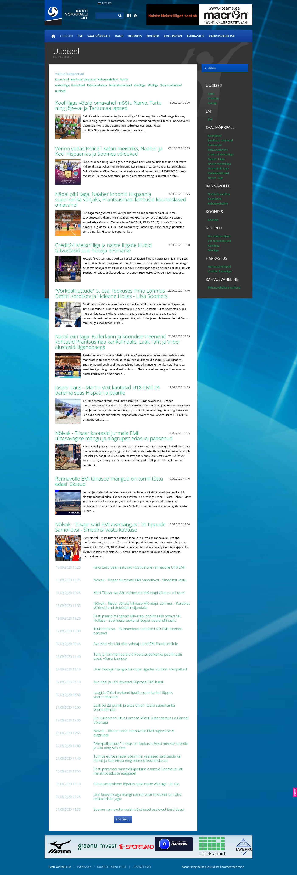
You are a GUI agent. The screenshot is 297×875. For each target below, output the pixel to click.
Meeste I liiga (216, 159)
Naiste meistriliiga (219, 164)
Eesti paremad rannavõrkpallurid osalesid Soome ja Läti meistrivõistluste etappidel (138, 771)
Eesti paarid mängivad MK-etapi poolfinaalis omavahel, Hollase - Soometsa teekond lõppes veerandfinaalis (137, 618)
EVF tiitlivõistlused (219, 241)
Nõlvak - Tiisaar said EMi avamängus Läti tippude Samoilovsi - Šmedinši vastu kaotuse (110, 527)
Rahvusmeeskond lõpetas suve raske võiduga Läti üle (137, 783)
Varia (211, 94)
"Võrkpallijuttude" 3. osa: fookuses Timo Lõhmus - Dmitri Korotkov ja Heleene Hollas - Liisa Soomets (112, 293)
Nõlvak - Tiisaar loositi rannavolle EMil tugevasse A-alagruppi (134, 732)
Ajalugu (212, 103)
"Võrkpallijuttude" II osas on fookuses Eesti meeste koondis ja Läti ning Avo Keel (141, 745)
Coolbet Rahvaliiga (219, 271)
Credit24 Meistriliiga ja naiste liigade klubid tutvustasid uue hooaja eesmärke (103, 247)
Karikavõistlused (218, 173)
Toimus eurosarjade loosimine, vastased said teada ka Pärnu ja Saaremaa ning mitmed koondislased (137, 758)
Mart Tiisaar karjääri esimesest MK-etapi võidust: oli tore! (140, 592)
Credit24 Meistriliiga (221, 154)
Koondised (62, 79)
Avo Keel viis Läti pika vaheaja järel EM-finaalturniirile (136, 643)
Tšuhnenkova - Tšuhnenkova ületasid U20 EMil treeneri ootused (138, 630)
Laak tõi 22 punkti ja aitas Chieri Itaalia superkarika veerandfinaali (134, 707)
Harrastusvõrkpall (219, 266)
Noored (153, 36)
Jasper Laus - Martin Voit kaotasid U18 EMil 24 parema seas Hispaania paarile (107, 390)
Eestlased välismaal (83, 79)
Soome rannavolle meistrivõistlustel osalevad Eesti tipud (139, 809)
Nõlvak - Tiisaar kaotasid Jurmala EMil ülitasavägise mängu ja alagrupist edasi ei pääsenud (114, 435)
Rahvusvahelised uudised (224, 287)
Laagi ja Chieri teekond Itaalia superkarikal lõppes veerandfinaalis (133, 694)
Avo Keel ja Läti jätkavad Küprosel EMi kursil (129, 681)
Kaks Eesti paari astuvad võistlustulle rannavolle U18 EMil (140, 567)
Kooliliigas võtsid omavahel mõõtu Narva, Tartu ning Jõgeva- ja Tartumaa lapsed (108, 105)
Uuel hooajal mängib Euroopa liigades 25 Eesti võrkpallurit (141, 669)
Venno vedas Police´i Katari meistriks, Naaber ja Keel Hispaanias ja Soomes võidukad (109, 151)
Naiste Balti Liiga (218, 168)
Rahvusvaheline (222, 36)
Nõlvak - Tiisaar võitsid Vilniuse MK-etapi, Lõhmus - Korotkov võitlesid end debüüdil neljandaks (142, 605)
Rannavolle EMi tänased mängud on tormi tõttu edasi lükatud (109, 481)
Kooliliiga (139, 85)
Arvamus (213, 98)
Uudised (66, 36)
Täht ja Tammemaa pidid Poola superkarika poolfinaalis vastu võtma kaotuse (138, 656)
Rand (119, 36)
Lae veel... (123, 819)
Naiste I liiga (215, 178)
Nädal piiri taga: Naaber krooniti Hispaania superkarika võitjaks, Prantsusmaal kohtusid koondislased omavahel (120, 199)
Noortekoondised (120, 85)
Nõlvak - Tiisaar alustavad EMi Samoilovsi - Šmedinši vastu (140, 579)
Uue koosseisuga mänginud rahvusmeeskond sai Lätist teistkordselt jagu (138, 796)
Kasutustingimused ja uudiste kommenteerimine (213, 867)
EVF (80, 36)
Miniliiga (152, 85)
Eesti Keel (107, 3)
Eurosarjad (215, 145)
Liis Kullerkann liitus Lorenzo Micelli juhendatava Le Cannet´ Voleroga (141, 720)
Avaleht (57, 57)
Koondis (135, 36)
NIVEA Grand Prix (219, 194)
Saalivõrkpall (99, 36)
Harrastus (195, 36)
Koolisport (173, 36)
